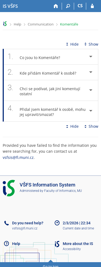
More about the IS (78, 244)
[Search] (68, 6)
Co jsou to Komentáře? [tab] (37, 56)
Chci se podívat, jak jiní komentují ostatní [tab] (44, 90)
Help (17, 24)
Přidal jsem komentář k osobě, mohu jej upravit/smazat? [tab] (47, 111)
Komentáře (69, 24)
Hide (72, 44)
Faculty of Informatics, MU (63, 191)
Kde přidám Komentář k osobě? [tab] (45, 72)
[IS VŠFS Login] (92, 6)
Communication (41, 24)
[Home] (56, 6)
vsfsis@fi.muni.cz (18, 157)
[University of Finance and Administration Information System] (10, 6)
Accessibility (72, 249)
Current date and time (78, 228)
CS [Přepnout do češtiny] (80, 6)
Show (90, 44)
